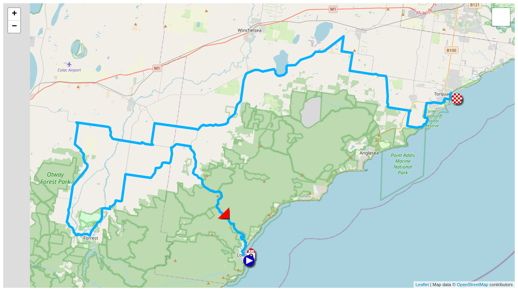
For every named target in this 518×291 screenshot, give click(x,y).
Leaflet (422, 284)
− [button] (14, 27)
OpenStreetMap (472, 284)
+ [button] (14, 14)
